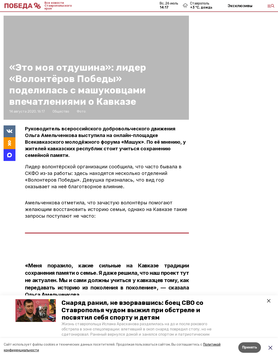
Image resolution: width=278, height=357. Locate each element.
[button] (35, 310)
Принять (249, 347)
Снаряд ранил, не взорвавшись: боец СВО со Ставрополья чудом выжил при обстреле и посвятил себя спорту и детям (132, 310)
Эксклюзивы (240, 5)
